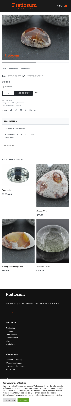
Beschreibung (10, 121)
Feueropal (18, 105)
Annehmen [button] (23, 400)
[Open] (61, 6)
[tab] (35, 121)
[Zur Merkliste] (36, 93)
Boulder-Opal (41, 211)
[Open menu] (3, 6)
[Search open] (58, 6)
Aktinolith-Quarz (43, 266)
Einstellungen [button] (10, 400)
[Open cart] (65, 6)
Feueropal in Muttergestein (12, 266)
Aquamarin (6, 190)
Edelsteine (13, 68)
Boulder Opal (10, 105)
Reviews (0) (9, 145)
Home (4, 68)
